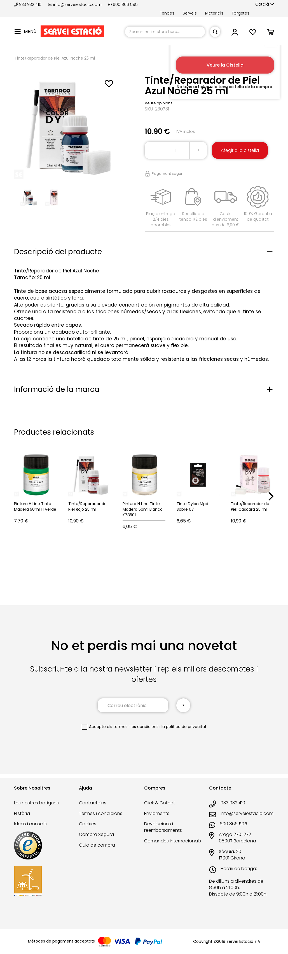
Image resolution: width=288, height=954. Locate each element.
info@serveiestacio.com (75, 4)
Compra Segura (96, 834)
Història (22, 813)
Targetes (240, 13)
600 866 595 (123, 4)
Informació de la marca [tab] (56, 389)
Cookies (87, 824)
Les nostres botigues (36, 803)
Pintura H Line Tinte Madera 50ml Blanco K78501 (143, 509)
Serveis (190, 13)
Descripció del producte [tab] (58, 252)
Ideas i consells (30, 824)
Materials (214, 13)
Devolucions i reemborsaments (163, 827)
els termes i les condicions (132, 726)
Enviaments (156, 813)
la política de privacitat (184, 726)
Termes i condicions (100, 813)
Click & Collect (159, 803)
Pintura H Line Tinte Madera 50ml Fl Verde (35, 506)
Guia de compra (97, 845)
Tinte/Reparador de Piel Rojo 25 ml (87, 506)
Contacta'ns (92, 803)
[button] (264, 4)
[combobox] (165, 32)
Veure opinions (158, 103)
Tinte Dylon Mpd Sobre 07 (192, 506)
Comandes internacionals (172, 841)
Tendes (167, 13)
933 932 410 (28, 4)
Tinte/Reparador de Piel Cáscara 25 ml (250, 506)
